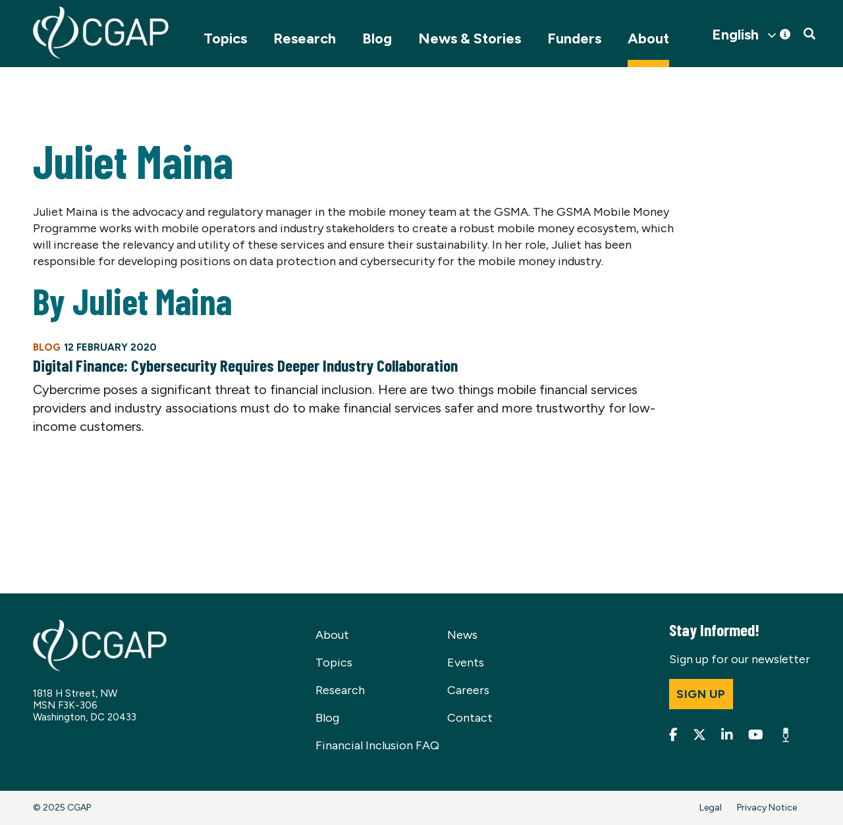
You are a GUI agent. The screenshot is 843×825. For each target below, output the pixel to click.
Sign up (701, 694)
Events (465, 662)
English (735, 34)
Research (304, 38)
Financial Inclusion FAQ (377, 745)
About (648, 38)
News (462, 635)
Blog (377, 38)
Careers (468, 690)
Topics (225, 38)
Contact (470, 718)
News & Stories (469, 38)
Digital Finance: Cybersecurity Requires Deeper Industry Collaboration (245, 365)
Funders (574, 38)
